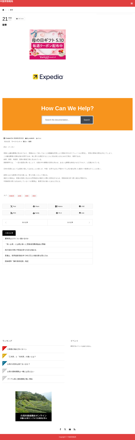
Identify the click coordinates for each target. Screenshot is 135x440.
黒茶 (34, 196)
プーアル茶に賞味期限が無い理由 (20, 379)
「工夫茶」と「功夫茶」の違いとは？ (21, 357)
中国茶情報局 (6, 1)
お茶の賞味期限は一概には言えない (20, 371)
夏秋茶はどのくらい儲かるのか (17, 238)
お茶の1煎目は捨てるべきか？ (18, 364)
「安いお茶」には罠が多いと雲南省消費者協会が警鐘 (25, 244)
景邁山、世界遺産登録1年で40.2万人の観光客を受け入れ (26, 256)
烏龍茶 (11, 196)
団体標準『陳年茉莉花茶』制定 (17, 261)
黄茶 (26, 196)
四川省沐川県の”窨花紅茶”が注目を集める (20, 250)
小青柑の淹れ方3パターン (17, 349)
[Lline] (82, 206)
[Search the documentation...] (61, 120)
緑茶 (19, 196)
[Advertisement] (114, 31)
